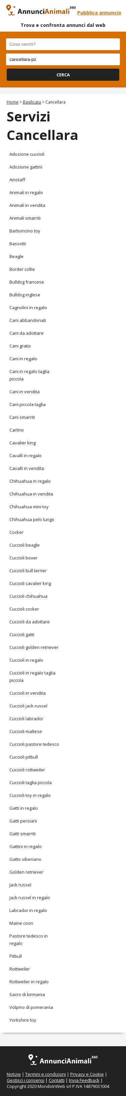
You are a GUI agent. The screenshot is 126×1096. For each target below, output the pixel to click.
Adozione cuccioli (26, 154)
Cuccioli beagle (24, 545)
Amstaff (17, 180)
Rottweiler (19, 969)
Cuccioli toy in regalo (30, 795)
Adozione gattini (25, 167)
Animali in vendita (27, 205)
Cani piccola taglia (27, 404)
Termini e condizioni (45, 1074)
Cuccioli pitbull (23, 757)
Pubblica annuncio (99, 12)
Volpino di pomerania (31, 1007)
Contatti (57, 1080)
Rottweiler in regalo (29, 982)
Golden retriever (26, 872)
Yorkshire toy (22, 1020)
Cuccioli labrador (26, 719)
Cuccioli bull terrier (28, 571)
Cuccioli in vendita (27, 693)
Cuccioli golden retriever (33, 647)
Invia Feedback (84, 1080)
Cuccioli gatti (21, 634)
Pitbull (15, 956)
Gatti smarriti (22, 834)
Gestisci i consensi (25, 1080)
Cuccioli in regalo (26, 660)
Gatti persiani (23, 821)
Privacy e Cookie (87, 1074)
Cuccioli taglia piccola (30, 782)
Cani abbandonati (27, 320)
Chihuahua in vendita (31, 494)
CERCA (63, 75)
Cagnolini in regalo (28, 307)
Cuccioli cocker (24, 609)
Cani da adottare (26, 333)
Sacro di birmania (27, 994)
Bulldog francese (26, 282)
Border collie (22, 269)
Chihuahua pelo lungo (31, 519)
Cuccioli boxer (23, 558)
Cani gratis (20, 346)
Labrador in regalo (28, 910)
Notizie (14, 1074)
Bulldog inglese (24, 295)
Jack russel (20, 885)
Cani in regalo (23, 359)
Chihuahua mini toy (29, 507)
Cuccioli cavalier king (30, 583)
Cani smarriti (22, 417)
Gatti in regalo (23, 808)
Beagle (16, 256)
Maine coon (21, 923)
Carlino (16, 430)
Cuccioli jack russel (28, 706)
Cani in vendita (24, 392)
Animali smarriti (25, 218)
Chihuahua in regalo (30, 481)
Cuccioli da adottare (29, 622)
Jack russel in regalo (29, 897)
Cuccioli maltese (25, 731)
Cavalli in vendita (26, 468)
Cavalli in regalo (25, 455)
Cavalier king (22, 443)
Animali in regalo (26, 192)
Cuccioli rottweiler (27, 770)
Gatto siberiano (25, 859)
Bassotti (17, 244)
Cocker (16, 532)
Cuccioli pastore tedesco (34, 744)
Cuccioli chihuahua (28, 596)
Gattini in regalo (25, 846)
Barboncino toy (24, 231)
